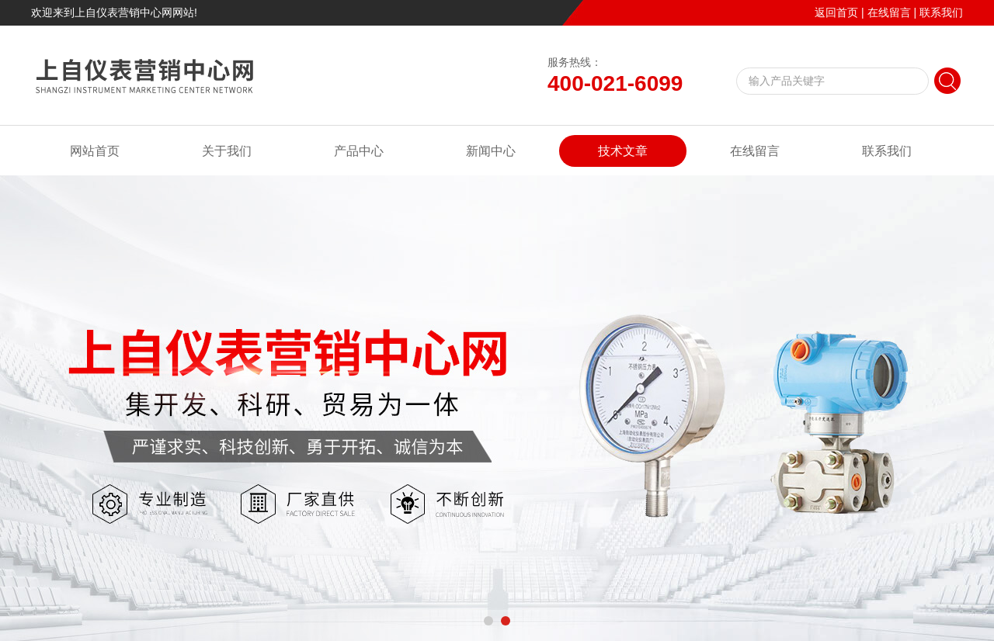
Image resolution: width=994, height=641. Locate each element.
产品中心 (359, 151)
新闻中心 (491, 151)
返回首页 (836, 12)
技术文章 (623, 151)
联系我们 (941, 12)
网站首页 (95, 151)
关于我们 (227, 151)
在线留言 (889, 12)
